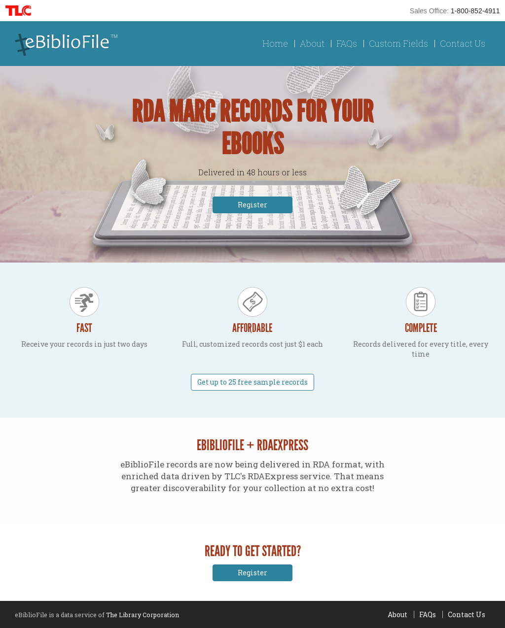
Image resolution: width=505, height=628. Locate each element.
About (312, 43)
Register (252, 204)
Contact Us (462, 43)
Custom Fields (398, 43)
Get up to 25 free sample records (252, 382)
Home (275, 43)
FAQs (346, 43)
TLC (21, 10)
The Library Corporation (142, 615)
